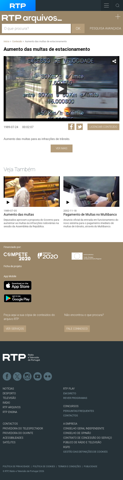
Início (6, 41)
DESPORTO (9, 393)
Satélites (9, 442)
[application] (61, 88)
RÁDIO (6, 402)
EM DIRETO (69, 393)
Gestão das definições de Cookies (85, 451)
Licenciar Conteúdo (103, 126)
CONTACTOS (10, 423)
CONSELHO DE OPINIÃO (77, 433)
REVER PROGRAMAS (75, 398)
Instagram (27, 376)
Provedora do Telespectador (23, 428)
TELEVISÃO (9, 398)
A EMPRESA (70, 423)
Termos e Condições (69, 466)
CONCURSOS (71, 406)
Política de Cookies (44, 466)
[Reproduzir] (61, 88)
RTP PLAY (69, 388)
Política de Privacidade (16, 466)
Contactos (70, 415)
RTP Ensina (10, 412)
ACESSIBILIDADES (13, 437)
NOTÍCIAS (8, 388)
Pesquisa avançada (105, 28)
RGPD (66, 447)
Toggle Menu (105, 4)
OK (78, 28)
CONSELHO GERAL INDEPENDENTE (83, 428)
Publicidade (90, 466)
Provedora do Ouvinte (18, 433)
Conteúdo (17, 41)
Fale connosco (77, 328)
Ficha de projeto (13, 266)
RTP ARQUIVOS (12, 407)
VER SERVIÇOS (15, 328)
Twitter (17, 376)
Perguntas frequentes (78, 411)
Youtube (37, 376)
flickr (48, 376)
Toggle (117, 5)
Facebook (7, 376)
